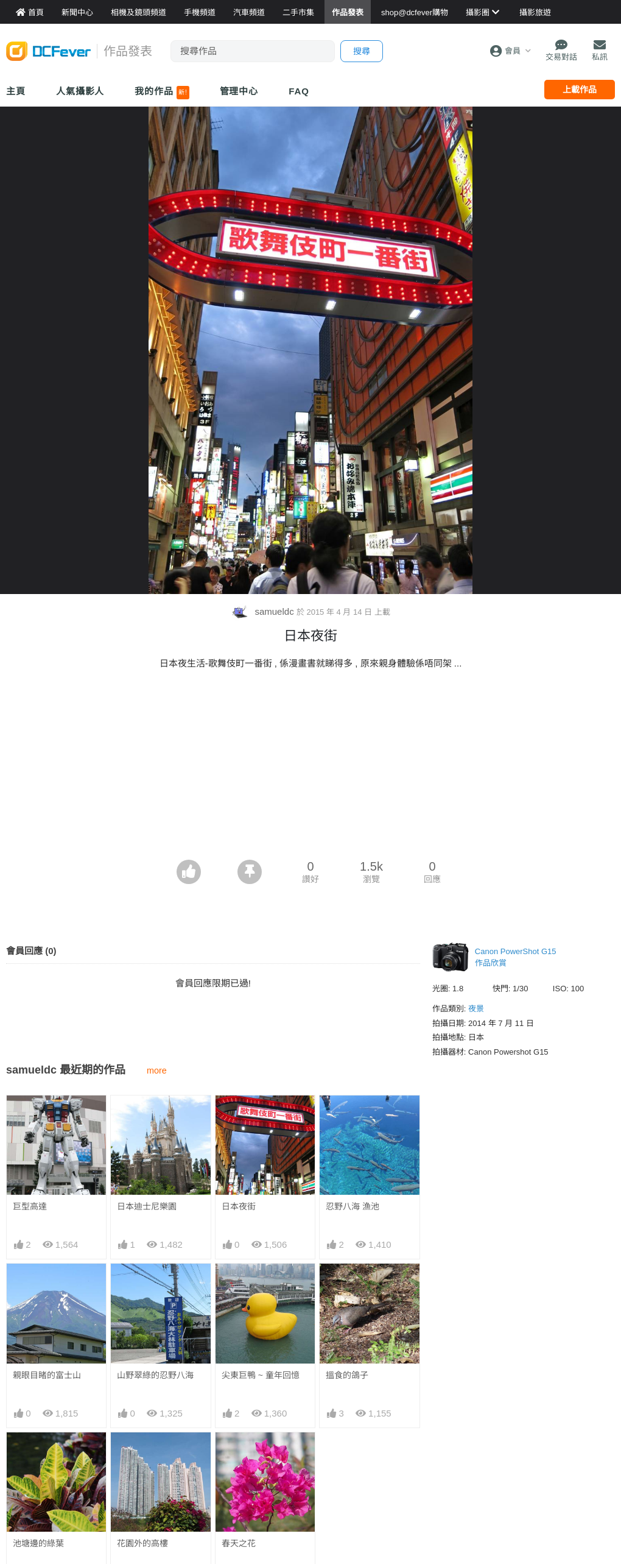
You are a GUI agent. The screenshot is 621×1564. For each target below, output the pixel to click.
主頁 (16, 91)
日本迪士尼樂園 (147, 1206)
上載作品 (580, 89)
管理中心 (239, 91)
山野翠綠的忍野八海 (155, 1375)
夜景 (476, 1008)
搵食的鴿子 (347, 1375)
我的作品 (162, 92)
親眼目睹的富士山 (47, 1375)
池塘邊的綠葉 (38, 1543)
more (157, 1070)
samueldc (263, 611)
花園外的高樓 (142, 1543)
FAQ (299, 91)
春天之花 (239, 1454)
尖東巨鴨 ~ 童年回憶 (261, 1375)
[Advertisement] (311, 768)
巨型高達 (30, 1206)
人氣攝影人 (80, 91)
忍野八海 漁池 (352, 1206)
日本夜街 (239, 1206)
